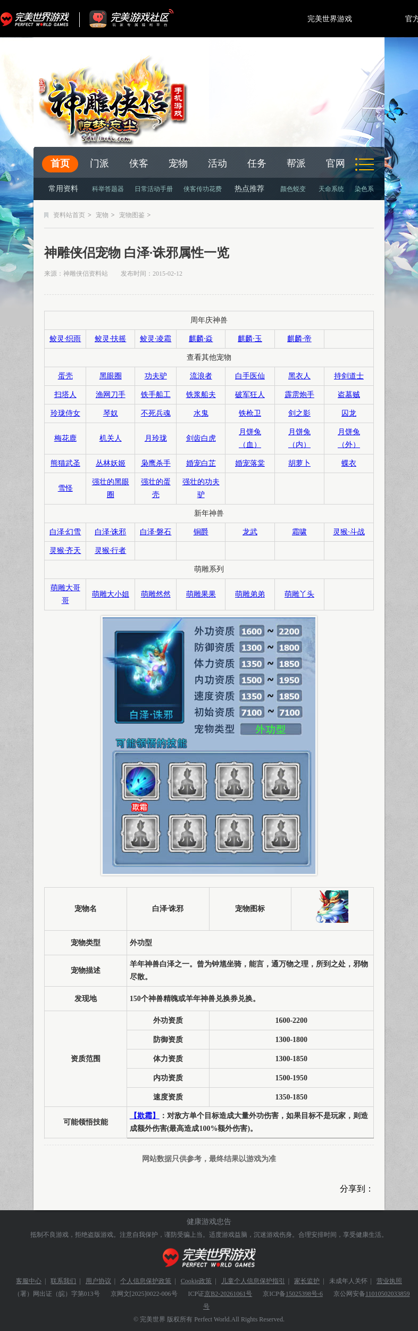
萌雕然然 (156, 594)
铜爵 (201, 532)
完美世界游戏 (37, 18)
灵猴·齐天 (65, 551)
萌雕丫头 (299, 594)
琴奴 (110, 413)
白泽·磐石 (156, 532)
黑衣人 (299, 376)
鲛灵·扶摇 (111, 339)
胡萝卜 (299, 463)
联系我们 (63, 1281)
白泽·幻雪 (65, 532)
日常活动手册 (154, 189)
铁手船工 (156, 395)
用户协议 (98, 1281)
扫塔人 (65, 395)
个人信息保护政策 (145, 1281)
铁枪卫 (250, 413)
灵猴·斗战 (349, 532)
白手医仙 (250, 376)
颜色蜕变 (293, 189)
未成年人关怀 (348, 1281)
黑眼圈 (110, 376)
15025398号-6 (304, 1293)
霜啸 (299, 532)
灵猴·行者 (111, 551)
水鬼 (201, 413)
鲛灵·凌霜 (156, 339)
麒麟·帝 (299, 339)
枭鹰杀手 (156, 463)
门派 (99, 163)
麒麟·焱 (201, 339)
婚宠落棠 (250, 463)
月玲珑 (156, 438)
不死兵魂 (156, 413)
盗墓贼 (349, 395)
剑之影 (299, 413)
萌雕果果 (201, 594)
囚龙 (348, 413)
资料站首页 (69, 215)
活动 (217, 163)
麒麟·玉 (250, 339)
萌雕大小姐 (110, 594)
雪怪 (65, 488)
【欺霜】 (145, 1116)
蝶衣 (348, 463)
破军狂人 (250, 395)
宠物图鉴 (132, 215)
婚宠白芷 (201, 463)
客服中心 (28, 1281)
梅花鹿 (65, 438)
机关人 (110, 438)
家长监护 (307, 1281)
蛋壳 (65, 376)
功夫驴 (156, 376)
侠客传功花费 (202, 189)
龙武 (250, 532)
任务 (256, 163)
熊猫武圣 (65, 463)
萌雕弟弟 (250, 594)
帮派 (296, 163)
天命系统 (331, 189)
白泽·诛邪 (111, 532)
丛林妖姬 (111, 463)
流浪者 (201, 376)
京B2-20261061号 (228, 1293)
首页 (60, 163)
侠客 (138, 163)
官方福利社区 (141, 18)
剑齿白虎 (201, 438)
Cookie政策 (196, 1281)
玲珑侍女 (65, 413)
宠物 (178, 163)
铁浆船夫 (201, 395)
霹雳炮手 (299, 395)
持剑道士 (349, 376)
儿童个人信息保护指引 (253, 1281)
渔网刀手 (111, 395)
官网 (335, 163)
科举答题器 (108, 189)
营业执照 (389, 1281)
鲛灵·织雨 (65, 339)
